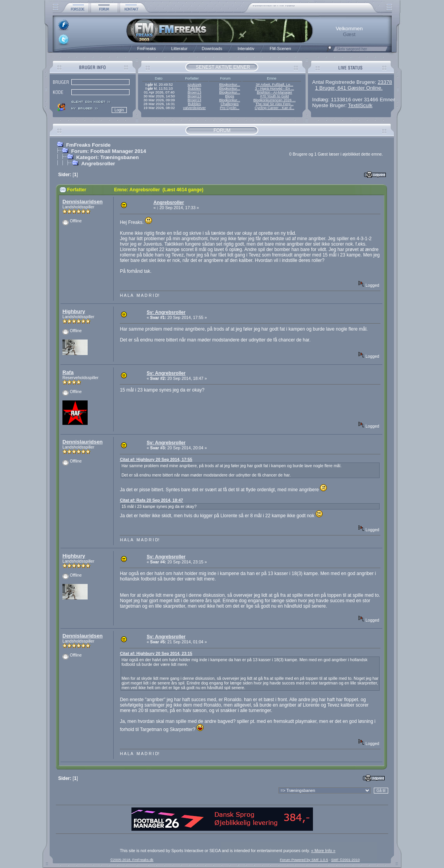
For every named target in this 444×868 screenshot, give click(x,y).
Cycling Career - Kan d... (274, 108)
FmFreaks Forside (88, 145)
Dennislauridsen (82, 201)
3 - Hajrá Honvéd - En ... (274, 88)
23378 (385, 82)
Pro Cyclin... (229, 108)
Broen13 (194, 92)
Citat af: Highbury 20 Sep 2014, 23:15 (156, 653)
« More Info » (323, 850)
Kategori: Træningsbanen (107, 157)
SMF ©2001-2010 (345, 860)
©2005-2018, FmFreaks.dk (131, 860)
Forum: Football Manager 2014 (108, 151)
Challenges (230, 104)
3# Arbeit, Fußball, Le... (274, 85)
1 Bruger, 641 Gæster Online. (348, 88)
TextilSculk (360, 105)
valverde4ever (194, 108)
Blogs (229, 96)
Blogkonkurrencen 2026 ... (274, 100)
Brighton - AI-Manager (274, 92)
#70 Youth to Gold (274, 96)
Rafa (68, 372)
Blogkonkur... (229, 85)
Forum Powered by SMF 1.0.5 (304, 860)
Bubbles (194, 88)
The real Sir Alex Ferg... (275, 104)
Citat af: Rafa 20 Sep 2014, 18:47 (151, 500)
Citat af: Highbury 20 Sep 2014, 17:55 (156, 459)
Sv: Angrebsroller (166, 312)
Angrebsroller (98, 163)
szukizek (194, 85)
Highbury (73, 311)
